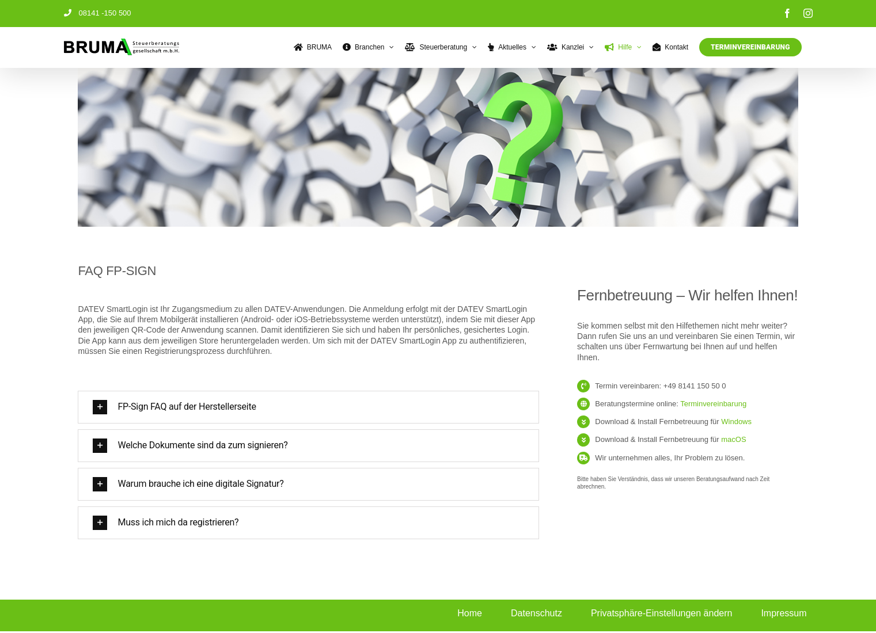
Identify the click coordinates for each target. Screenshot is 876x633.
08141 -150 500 (97, 13)
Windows (736, 421)
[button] (306, 407)
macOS (733, 439)
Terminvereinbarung (713, 403)
